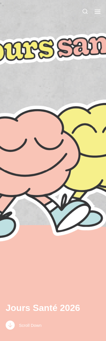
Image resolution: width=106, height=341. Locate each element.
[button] (85, 11)
